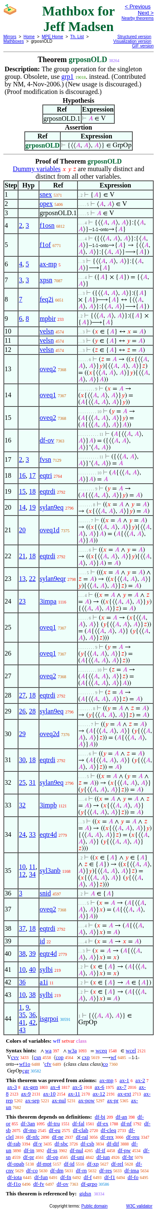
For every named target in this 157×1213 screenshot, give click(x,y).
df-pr (28, 1157)
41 (22, 1022)
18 (32, 491)
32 (22, 805)
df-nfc (33, 1137)
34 (32, 874)
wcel (131, 1050)
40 (32, 969)
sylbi (46, 969)
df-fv (38, 1184)
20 (22, 530)
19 (32, 507)
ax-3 (12, 1087)
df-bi (100, 1117)
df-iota (14, 1177)
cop (60, 1057)
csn (37, 1057)
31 (32, 782)
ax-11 (74, 1094)
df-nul (76, 1150)
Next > (146, 13)
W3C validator (139, 1206)
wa (48, 1050)
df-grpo (89, 1184)
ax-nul (59, 1100)
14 (22, 507)
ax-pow (86, 1100)
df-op (52, 1157)
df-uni (77, 1157)
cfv (47, 1064)
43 (22, 1029)
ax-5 (77, 1087)
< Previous (138, 6)
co (105, 1064)
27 (22, 695)
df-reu (132, 1137)
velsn (47, 331)
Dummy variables (37, 168)
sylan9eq (52, 507)
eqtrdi (47, 491)
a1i (44, 982)
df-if (100, 1150)
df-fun (41, 1177)
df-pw (124, 1150)
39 (32, 953)
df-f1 (109, 1177)
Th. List (77, 36)
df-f (88, 1177)
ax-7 (121, 1087)
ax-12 (99, 1094)
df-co (32, 1170)
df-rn (81, 1170)
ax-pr (112, 1100)
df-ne (57, 1137)
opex (46, 203)
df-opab (15, 1164)
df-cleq (108, 1130)
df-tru (53, 1123)
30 (22, 759)
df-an (121, 1117)
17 (32, 475)
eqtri (46, 475)
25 (22, 782)
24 (22, 834)
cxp (86, 1057)
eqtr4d (48, 834)
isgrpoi (49, 1018)
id (42, 941)
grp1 (68, 76)
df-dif (113, 1143)
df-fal (78, 1123)
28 (32, 711)
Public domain (94, 1206)
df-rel (117, 1164)
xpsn (46, 280)
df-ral (82, 1137)
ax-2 (140, 1080)
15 (22, 491)
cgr (25, 1070)
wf (113, 1057)
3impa (48, 601)
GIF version (143, 46)
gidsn (85, 1193)
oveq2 (48, 368)
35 (22, 1014)
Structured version (134, 36)
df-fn (65, 1177)
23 (22, 601)
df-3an (28, 1123)
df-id (69, 1164)
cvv (15, 1057)
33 (32, 834)
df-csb (87, 1143)
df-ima (131, 1170)
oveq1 (48, 394)
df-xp (93, 1164)
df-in (29, 1150)
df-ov (47, 440)
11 (32, 866)
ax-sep (32, 1100)
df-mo (29, 1130)
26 (22, 711)
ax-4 (55, 1087)
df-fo (133, 1177)
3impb (48, 805)
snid (45, 893)
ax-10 (49, 1094)
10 (22, 866)
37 (22, 928)
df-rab (14, 1143)
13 (22, 578)
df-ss (52, 1150)
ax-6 (99, 1087)
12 (22, 874)
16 (22, 475)
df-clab (80, 1130)
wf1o (24, 1064)
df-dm (57, 1170)
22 (32, 578)
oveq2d (49, 733)
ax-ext (124, 1094)
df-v (37, 1143)
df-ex (102, 1123)
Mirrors (9, 36)
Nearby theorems (137, 18)
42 (32, 1022)
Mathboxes (13, 41)
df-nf (126, 1123)
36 (22, 982)
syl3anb (50, 870)
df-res (105, 1170)
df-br (127, 1157)
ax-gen (30, 1087)
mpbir (48, 318)
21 (22, 556)
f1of (45, 244)
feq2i (47, 299)
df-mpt (43, 1164)
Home (29, 36)
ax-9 (26, 1094)
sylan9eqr (53, 578)
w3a (72, 1050)
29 (22, 733)
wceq (101, 1050)
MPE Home (52, 36)
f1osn (47, 225)
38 (22, 953)
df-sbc (61, 1143)
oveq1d (49, 530)
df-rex (107, 1137)
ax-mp (48, 264)
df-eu (54, 1130)
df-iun (103, 1157)
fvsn (45, 459)
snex (46, 194)
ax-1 (124, 1080)
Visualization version (132, 41)
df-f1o (14, 1184)
